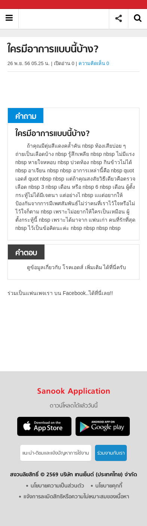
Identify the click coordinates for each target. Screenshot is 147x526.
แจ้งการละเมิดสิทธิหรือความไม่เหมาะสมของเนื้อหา (76, 497)
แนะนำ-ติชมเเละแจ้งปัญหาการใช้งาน (55, 453)
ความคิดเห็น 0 (94, 63)
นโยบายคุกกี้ (108, 486)
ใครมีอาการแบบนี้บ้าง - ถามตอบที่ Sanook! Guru (66, 18)
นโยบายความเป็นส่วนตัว (57, 486)
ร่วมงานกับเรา (111, 453)
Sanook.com (22, 4)
